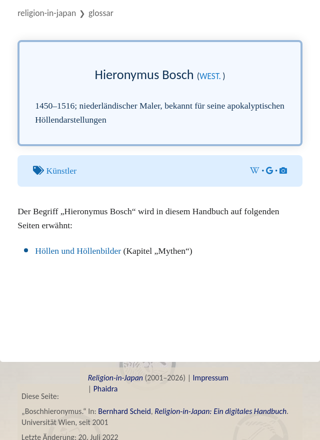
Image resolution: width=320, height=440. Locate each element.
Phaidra (106, 388)
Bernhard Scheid (124, 411)
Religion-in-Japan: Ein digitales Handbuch (220, 411)
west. (210, 76)
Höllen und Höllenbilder (78, 251)
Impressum (210, 377)
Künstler (61, 171)
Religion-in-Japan (47, 13)
